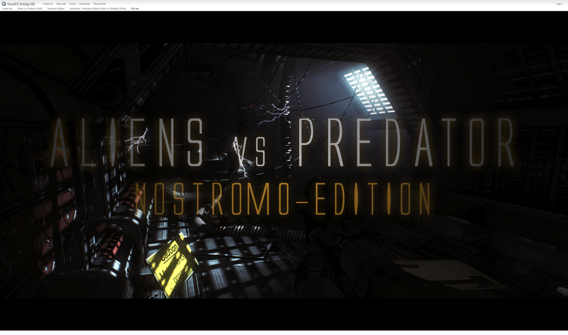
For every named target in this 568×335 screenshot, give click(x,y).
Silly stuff (61, 4)
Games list (48, 4)
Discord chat (99, 4)
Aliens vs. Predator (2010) (29, 8)
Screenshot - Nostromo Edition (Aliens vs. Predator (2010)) (97, 8)
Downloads (84, 4)
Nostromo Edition (55, 8)
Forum (72, 4)
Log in (559, 4)
